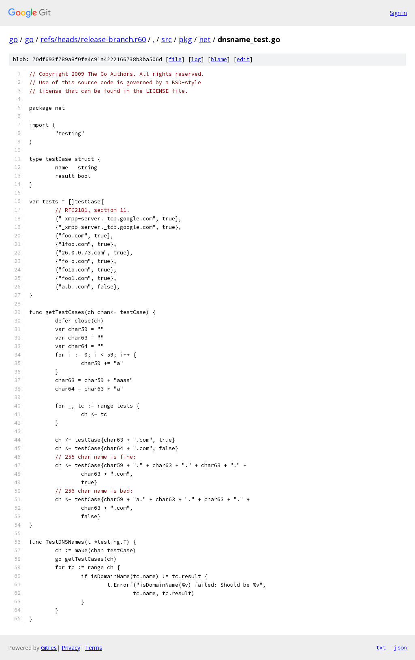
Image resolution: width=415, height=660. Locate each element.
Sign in (398, 13)
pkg (185, 39)
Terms (93, 647)
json (400, 647)
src (166, 39)
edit (243, 59)
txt (381, 647)
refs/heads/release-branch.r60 (93, 39)
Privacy (71, 647)
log (196, 59)
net (205, 39)
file (175, 59)
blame (219, 59)
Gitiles (49, 647)
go (13, 39)
